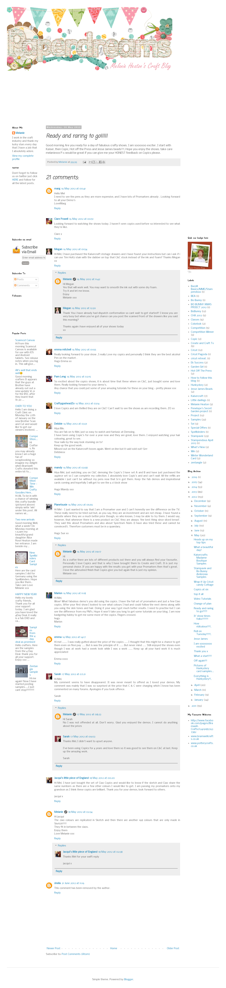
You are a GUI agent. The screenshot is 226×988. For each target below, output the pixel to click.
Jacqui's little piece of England (71, 778)
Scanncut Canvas (25, 340)
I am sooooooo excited (203, 645)
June (197, 530)
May (197, 535)
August (198, 521)
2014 (195, 487)
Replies (62, 273)
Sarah (57, 674)
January (199, 700)
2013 (194, 492)
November (200, 506)
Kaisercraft (197, 396)
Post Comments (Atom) (76, 954)
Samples (196, 419)
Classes (195, 319)
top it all (198, 594)
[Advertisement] (94, 95)
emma (58, 637)
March (198, 690)
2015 (195, 482)
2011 (194, 706)
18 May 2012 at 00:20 (102, 778)
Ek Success (197, 362)
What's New (198, 447)
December (200, 501)
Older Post (173, 948)
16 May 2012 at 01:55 (84, 349)
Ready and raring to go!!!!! (203, 610)
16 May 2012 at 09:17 (89, 551)
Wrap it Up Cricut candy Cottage (203, 583)
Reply (57, 208)
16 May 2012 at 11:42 (88, 279)
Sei (192, 424)
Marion (58, 593)
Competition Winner (202, 332)
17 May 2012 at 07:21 (74, 674)
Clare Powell (61, 219)
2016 (195, 477)
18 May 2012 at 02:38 (110, 852)
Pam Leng (60, 376)
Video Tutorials (202, 599)
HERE (15, 180)
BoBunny (196, 311)
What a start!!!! (203, 656)
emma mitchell (62, 349)
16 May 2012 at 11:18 (74, 593)
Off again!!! (200, 660)
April (197, 685)
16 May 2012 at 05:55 (80, 504)
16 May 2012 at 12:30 (84, 308)
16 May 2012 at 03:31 (75, 424)
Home (113, 948)
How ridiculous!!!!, (202, 625)
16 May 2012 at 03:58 (75, 467)
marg (57, 188)
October (199, 511)
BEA (193, 296)
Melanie (67, 279)
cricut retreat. (199, 358)
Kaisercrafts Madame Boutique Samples (201, 559)
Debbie (58, 424)
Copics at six (201, 589)
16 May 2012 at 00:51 (81, 219)
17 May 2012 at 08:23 (89, 714)
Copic (194, 339)
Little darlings (198, 400)
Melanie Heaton (200, 404)
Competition (198, 328)
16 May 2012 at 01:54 (75, 249)
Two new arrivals (25, 519)
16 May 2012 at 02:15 (79, 376)
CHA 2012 (196, 315)
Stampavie (197, 436)
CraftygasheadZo (64, 403)
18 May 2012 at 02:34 (80, 812)
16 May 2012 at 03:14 (87, 403)
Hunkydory (197, 385)
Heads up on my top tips (203, 541)
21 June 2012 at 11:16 (73, 883)
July (196, 525)
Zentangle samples (34, 670)
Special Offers (199, 427)
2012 (195, 497)
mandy (58, 467)
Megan (58, 249)
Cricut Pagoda (199, 354)
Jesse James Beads (202, 389)
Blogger (128, 979)
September (201, 516)
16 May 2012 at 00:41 (73, 188)
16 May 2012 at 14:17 (74, 637)
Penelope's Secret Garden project (201, 410)
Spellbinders (198, 432)
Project (195, 415)
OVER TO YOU (23, 406)
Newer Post (53, 948)
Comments (22, 285)
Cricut (194, 350)
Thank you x (201, 651)
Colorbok (196, 324)
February (199, 695)
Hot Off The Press (201, 370)
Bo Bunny (196, 300)
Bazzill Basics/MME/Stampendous (202, 289)
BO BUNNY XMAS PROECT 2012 (201, 306)
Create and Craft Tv (202, 343)
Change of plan (202, 603)
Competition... (34, 438)
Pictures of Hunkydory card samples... (204, 668)
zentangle (196, 462)
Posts (19, 279)
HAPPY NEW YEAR (26, 594)
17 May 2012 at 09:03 (83, 736)
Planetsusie (60, 504)
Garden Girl (197, 366)
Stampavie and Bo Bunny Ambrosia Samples (202, 572)
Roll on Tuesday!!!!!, (202, 633)
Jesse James (201, 639)
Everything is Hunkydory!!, (202, 678)
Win (193, 451)
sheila (57, 883)
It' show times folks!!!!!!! (202, 617)
